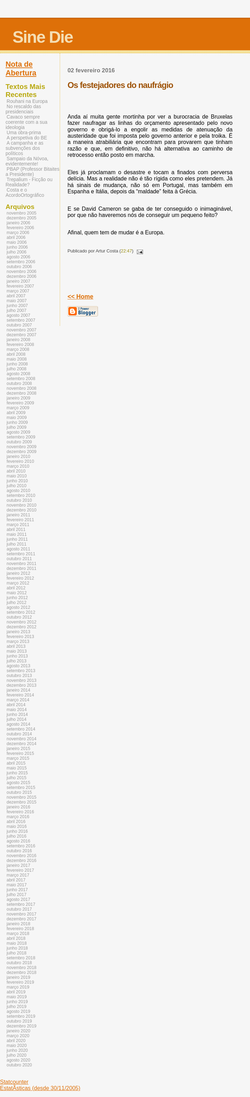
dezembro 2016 (21, 860)
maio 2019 (17, 996)
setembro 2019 (21, 1016)
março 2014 (18, 699)
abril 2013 (16, 646)
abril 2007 (16, 295)
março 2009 (18, 407)
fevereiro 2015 (20, 753)
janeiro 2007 (18, 281)
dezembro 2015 (21, 802)
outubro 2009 (19, 441)
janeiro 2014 (18, 690)
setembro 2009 (21, 437)
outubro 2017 (19, 909)
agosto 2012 (18, 607)
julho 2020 (16, 1055)
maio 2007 (17, 300)
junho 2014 (17, 714)
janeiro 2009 (18, 398)
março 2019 (18, 987)
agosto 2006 (18, 257)
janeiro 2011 (18, 515)
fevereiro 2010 (20, 461)
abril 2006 (16, 237)
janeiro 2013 (18, 631)
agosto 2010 (18, 490)
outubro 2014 (19, 734)
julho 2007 (16, 310)
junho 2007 (17, 305)
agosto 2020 (18, 1060)
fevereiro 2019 (20, 982)
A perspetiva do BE (27, 137)
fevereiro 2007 (20, 286)
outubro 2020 (19, 1065)
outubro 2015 (19, 792)
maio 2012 (17, 592)
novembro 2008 (21, 388)
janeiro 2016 (18, 807)
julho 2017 (16, 894)
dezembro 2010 (21, 510)
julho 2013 (16, 661)
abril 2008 (16, 354)
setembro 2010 (21, 495)
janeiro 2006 (18, 222)
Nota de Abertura (21, 68)
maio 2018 (17, 943)
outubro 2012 (19, 617)
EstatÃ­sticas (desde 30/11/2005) (40, 1088)
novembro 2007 (21, 330)
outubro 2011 (19, 558)
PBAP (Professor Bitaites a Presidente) (32, 172)
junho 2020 (17, 1050)
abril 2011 (16, 529)
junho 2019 (17, 1001)
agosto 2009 (18, 432)
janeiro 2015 (18, 748)
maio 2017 (17, 884)
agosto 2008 (18, 373)
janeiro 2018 (18, 923)
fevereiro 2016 (20, 811)
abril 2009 (16, 412)
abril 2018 (16, 938)
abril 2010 (16, 471)
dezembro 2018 (21, 972)
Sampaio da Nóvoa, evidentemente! (27, 161)
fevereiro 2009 (20, 403)
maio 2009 (17, 417)
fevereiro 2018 (20, 928)
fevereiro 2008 (20, 344)
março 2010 (18, 466)
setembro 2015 (21, 787)
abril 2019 (16, 992)
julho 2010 (16, 485)
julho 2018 (16, 953)
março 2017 (18, 875)
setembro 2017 (21, 904)
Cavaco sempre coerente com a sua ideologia (26, 122)
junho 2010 (17, 480)
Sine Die (42, 37)
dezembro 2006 (21, 276)
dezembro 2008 (21, 393)
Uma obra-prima (24, 132)
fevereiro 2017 (20, 870)
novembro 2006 (21, 271)
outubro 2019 (19, 1021)
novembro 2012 (21, 622)
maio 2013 (17, 651)
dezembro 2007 (21, 334)
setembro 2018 (21, 957)
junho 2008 (17, 364)
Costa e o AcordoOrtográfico (25, 192)
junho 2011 (17, 539)
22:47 (126, 250)
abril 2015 (16, 763)
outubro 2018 (19, 962)
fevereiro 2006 (20, 227)
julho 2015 (16, 777)
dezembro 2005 (21, 218)
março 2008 (18, 349)
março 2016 (18, 816)
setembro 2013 (21, 670)
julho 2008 (16, 368)
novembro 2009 (21, 446)
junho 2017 (17, 889)
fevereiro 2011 (20, 519)
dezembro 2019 (21, 1026)
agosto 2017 (18, 899)
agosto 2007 (18, 315)
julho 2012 (16, 602)
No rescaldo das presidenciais (23, 109)
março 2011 (18, 524)
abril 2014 (16, 704)
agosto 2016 (18, 841)
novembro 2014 (21, 738)
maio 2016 (17, 826)
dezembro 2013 (21, 685)
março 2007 (18, 291)
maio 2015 (17, 768)
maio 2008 (17, 359)
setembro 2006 (21, 261)
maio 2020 (17, 1045)
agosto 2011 (18, 549)
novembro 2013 (21, 680)
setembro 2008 (21, 378)
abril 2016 (16, 821)
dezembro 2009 (21, 451)
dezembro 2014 (21, 743)
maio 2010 (17, 476)
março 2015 (18, 758)
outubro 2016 (19, 850)
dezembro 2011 (21, 568)
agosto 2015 (18, 782)
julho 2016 (16, 836)
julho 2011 (16, 544)
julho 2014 (16, 719)
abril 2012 (16, 588)
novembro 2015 (21, 797)
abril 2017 (16, 880)
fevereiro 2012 (20, 578)
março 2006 (18, 232)
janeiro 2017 (18, 865)
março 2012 (18, 583)
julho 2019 (16, 1006)
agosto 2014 (18, 724)
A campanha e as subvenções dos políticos (24, 148)
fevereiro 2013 (20, 636)
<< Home (80, 296)
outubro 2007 (19, 325)
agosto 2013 (18, 665)
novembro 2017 (21, 914)
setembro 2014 (21, 729)
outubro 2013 (19, 675)
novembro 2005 (21, 213)
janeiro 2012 (18, 573)
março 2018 (18, 933)
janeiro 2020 (18, 1031)
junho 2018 (17, 948)
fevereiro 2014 (20, 695)
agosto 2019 (18, 1011)
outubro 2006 (19, 266)
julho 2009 (16, 427)
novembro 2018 (21, 967)
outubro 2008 (19, 383)
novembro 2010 (21, 505)
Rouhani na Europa (27, 101)
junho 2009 (17, 422)
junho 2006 (17, 247)
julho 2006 (16, 252)
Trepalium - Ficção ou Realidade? (29, 182)
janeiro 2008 (18, 339)
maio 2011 (17, 534)
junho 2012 (17, 597)
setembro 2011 (21, 553)
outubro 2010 (19, 500)
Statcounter (14, 1082)
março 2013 (18, 641)
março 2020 (18, 1035)
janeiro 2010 (18, 456)
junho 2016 (17, 831)
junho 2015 (17, 773)
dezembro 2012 (21, 626)
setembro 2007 (21, 320)
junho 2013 (17, 656)
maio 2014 (17, 709)
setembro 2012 (21, 612)
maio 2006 (17, 242)
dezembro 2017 (21, 919)
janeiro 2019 (18, 977)
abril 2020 (16, 1040)
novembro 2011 (21, 563)
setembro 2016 (21, 846)
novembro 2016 (21, 855)
